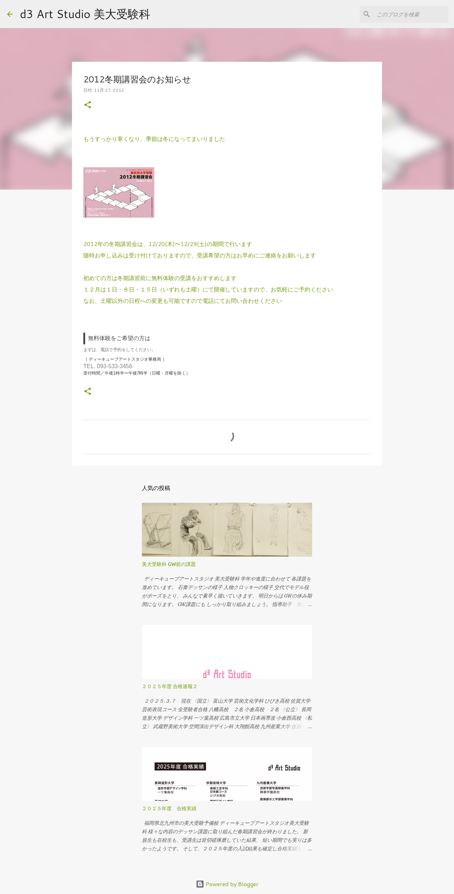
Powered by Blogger (227, 884)
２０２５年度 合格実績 (169, 808)
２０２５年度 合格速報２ (170, 686)
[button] (87, 105)
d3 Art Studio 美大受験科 (85, 14)
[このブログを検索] (411, 14)
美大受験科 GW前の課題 (169, 564)
